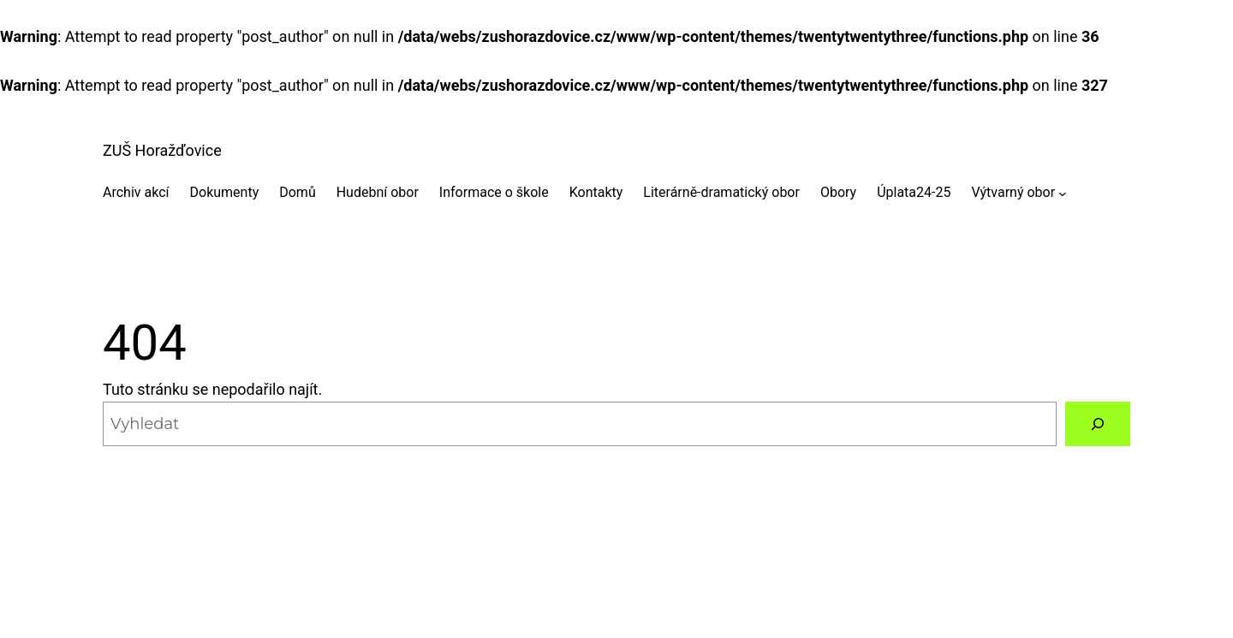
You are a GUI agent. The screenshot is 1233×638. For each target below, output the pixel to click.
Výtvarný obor (1013, 192)
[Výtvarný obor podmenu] (1062, 192)
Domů (297, 192)
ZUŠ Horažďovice (162, 150)
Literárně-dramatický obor (721, 192)
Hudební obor (378, 192)
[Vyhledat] (1097, 424)
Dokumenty (224, 192)
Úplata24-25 (913, 192)
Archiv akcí (136, 192)
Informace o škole (494, 192)
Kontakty (596, 192)
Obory (838, 192)
